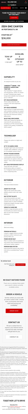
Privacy (20, 406)
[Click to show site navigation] (26, 8)
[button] (5, 8)
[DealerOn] (14, 404)
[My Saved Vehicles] (26, 2)
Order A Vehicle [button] (20, 264)
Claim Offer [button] (14, 17)
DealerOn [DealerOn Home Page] (12, 406)
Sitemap (16, 406)
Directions (15, 8)
